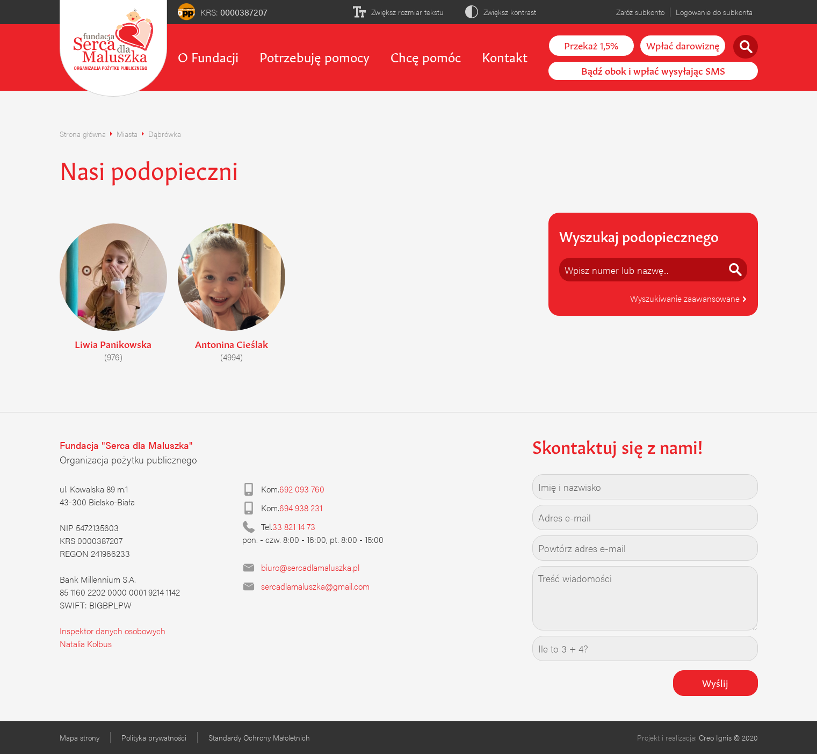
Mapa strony (79, 737)
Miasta (127, 133)
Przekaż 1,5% (591, 45)
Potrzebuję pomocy (314, 56)
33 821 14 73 (293, 526)
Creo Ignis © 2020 (728, 737)
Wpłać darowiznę (682, 45)
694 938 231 (300, 508)
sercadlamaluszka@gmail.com (315, 586)
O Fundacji (208, 56)
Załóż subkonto (640, 11)
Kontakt (504, 56)
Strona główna (83, 133)
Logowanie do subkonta (714, 11)
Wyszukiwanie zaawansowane (688, 298)
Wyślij (715, 682)
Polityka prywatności (153, 737)
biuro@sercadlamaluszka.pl (310, 567)
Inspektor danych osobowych (112, 631)
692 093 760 (301, 489)
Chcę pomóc (426, 56)
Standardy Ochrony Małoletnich (259, 737)
